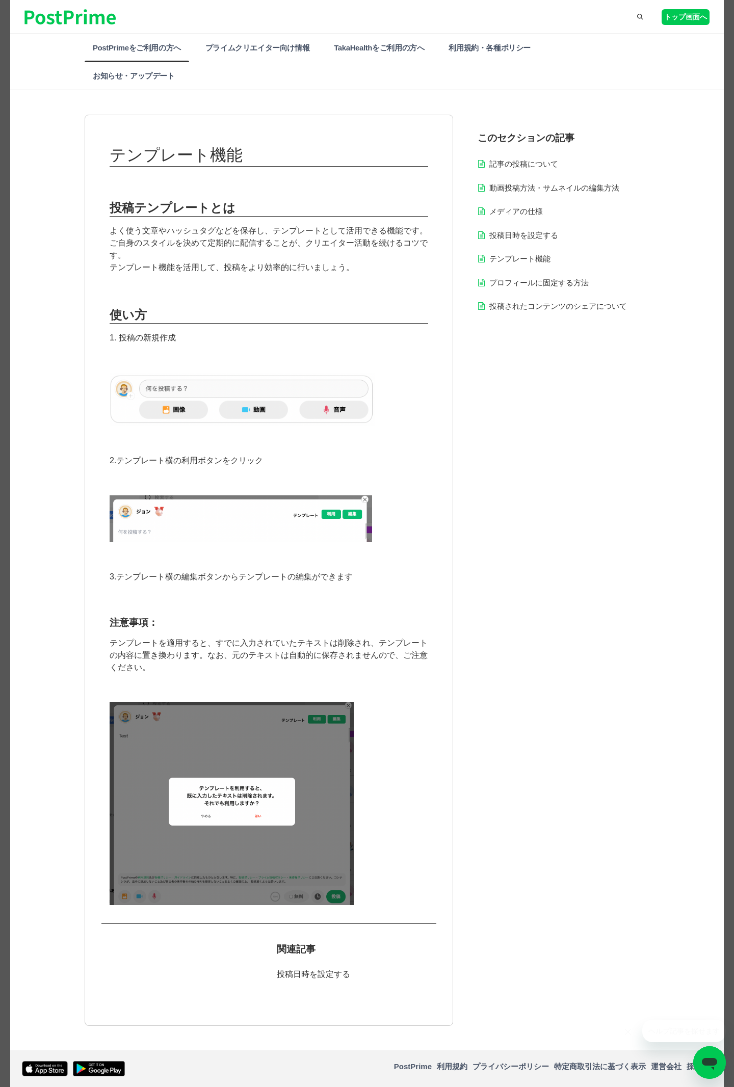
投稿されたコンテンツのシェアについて (558, 306)
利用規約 (452, 1066)
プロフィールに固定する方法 (539, 282)
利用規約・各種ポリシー (490, 47)
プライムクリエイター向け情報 (257, 47)
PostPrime (413, 1066)
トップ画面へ (685, 17)
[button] (639, 17)
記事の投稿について (523, 164)
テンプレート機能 (519, 258)
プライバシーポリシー (511, 1066)
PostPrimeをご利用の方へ (137, 47)
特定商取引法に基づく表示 (600, 1066)
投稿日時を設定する (313, 974)
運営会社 (666, 1066)
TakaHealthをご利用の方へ (379, 47)
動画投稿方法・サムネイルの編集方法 (554, 187)
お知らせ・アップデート (134, 75)
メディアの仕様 (516, 211)
